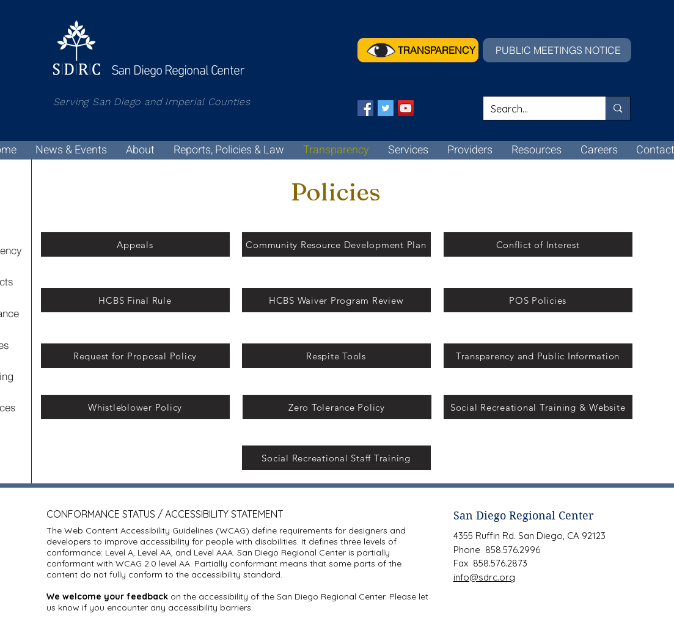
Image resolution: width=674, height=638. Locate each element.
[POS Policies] (538, 300)
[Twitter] (386, 108)
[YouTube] (406, 108)
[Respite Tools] (336, 355)
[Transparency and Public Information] (538, 355)
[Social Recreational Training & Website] (538, 407)
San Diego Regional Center (523, 515)
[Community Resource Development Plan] (336, 244)
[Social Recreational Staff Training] (336, 458)
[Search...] (536, 109)
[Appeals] (135, 244)
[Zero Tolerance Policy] (337, 407)
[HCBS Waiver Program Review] (336, 300)
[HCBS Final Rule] (135, 300)
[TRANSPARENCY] (417, 50)
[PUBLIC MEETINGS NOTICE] (557, 50)
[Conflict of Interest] (538, 244)
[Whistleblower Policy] (135, 407)
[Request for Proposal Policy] (135, 355)
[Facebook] (365, 108)
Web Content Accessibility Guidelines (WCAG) (156, 530)
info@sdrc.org (484, 577)
